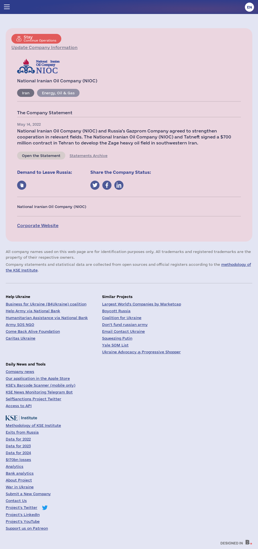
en (249, 7)
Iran (25, 93)
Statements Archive (88, 156)
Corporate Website (37, 225)
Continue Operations (40, 38)
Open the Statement (41, 156)
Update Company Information (44, 47)
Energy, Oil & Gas (58, 93)
